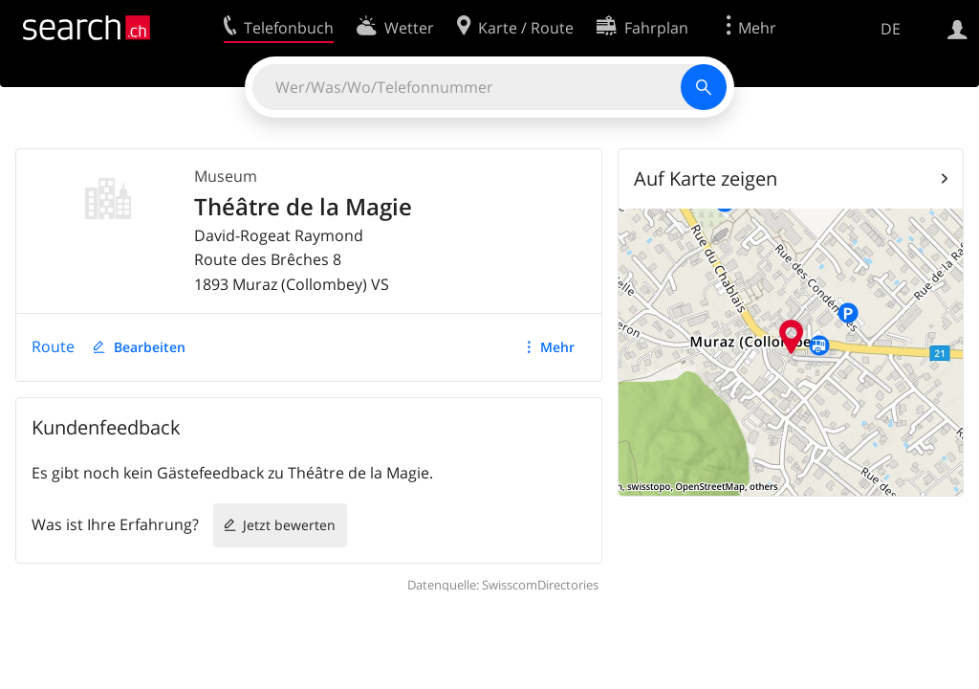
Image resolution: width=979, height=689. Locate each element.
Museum (225, 176)
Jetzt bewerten (289, 525)
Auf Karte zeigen (705, 178)
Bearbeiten (149, 347)
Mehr (557, 347)
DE (891, 28)
